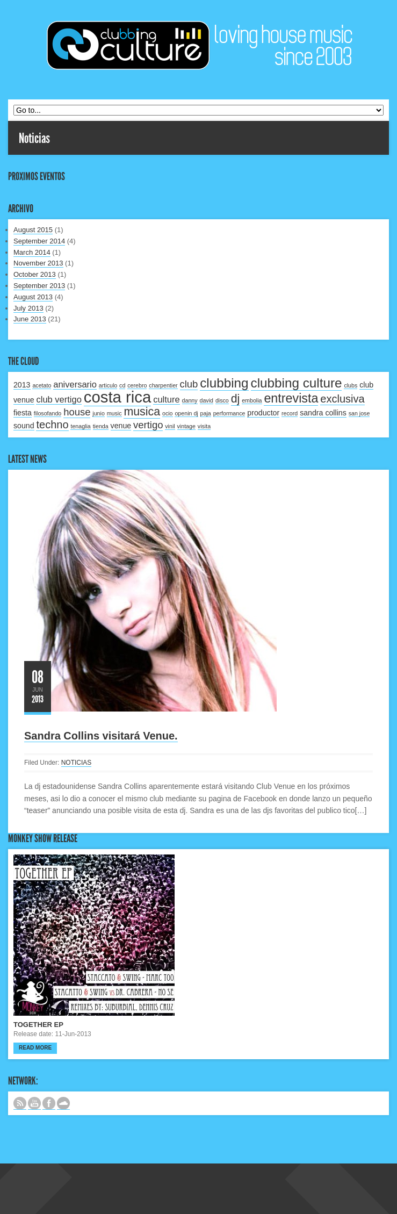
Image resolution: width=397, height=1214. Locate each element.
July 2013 (28, 308)
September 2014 (39, 241)
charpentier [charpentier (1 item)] (163, 385)
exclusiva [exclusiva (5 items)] (342, 399)
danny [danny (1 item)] (190, 400)
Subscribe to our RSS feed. (19, 1103)
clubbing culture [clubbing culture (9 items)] (296, 383)
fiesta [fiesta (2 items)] (22, 412)
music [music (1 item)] (114, 413)
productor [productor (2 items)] (263, 412)
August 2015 (33, 230)
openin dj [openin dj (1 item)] (186, 413)
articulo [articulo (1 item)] (108, 385)
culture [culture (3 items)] (166, 399)
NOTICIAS (76, 762)
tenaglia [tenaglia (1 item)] (80, 426)
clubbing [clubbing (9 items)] (224, 383)
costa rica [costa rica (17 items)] (117, 397)
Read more (35, 1048)
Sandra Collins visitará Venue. (101, 736)
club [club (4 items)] (189, 384)
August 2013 (33, 297)
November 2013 (38, 263)
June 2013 (29, 319)
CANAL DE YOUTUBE (34, 1103)
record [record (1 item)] (289, 413)
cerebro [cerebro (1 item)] (137, 385)
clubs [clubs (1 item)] (350, 385)
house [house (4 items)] (76, 412)
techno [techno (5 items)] (52, 424)
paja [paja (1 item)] (205, 413)
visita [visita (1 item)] (204, 426)
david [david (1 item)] (206, 400)
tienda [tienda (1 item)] (101, 426)
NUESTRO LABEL (63, 1103)
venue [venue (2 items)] (121, 425)
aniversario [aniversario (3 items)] (75, 384)
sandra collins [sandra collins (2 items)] (323, 412)
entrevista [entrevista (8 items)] (291, 398)
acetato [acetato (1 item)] (41, 385)
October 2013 (34, 274)
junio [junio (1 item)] (98, 413)
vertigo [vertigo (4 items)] (148, 424)
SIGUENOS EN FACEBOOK (48, 1103)
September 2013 (39, 286)
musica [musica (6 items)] (142, 411)
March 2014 (31, 252)
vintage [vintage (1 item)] (186, 426)
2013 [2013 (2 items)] (22, 384)
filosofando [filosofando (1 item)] (48, 413)
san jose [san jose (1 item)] (359, 413)
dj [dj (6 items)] (235, 398)
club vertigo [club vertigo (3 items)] (58, 399)
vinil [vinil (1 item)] (170, 426)
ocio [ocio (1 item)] (167, 413)
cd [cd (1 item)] (122, 385)
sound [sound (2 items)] (23, 425)
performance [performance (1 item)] (229, 413)
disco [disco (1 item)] (222, 400)
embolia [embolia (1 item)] (252, 400)
